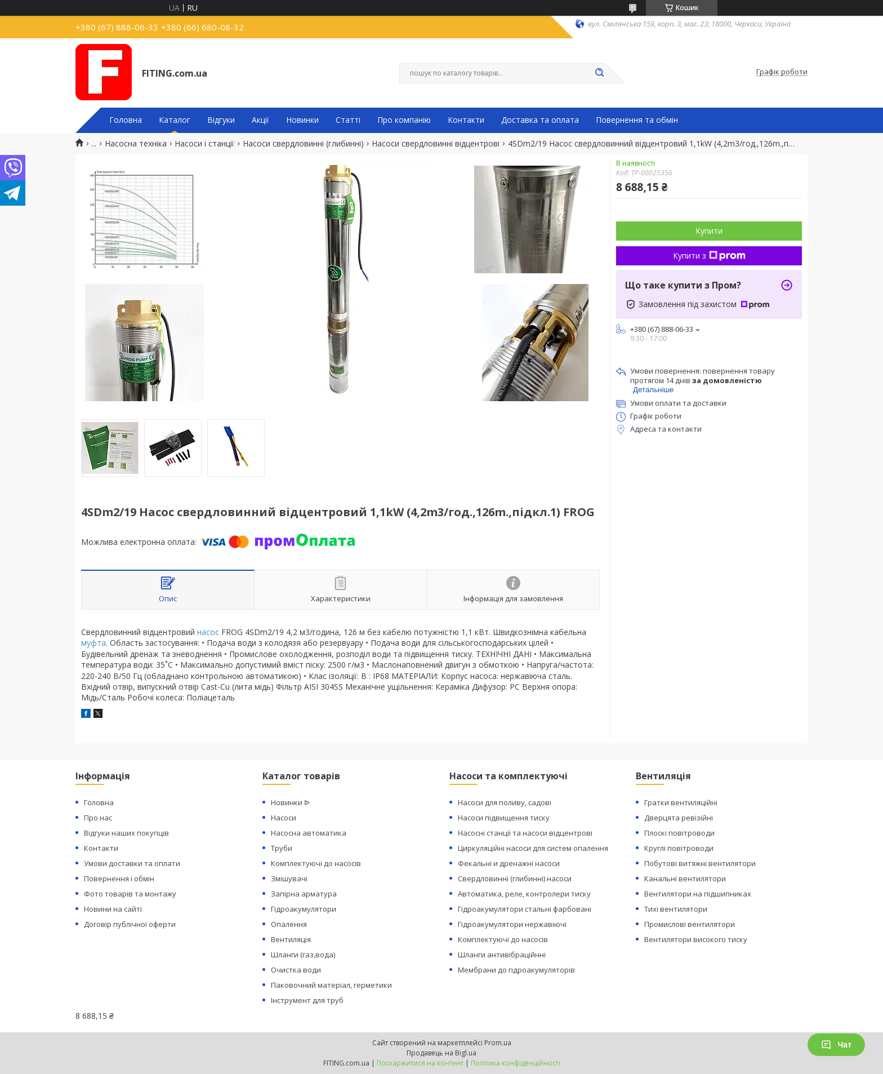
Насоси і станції (204, 144)
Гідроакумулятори (303, 909)
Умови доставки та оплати (132, 863)
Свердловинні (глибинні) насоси (515, 878)
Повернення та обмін (637, 120)
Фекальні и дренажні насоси (509, 863)
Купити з (709, 255)
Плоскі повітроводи (679, 833)
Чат (836, 1045)
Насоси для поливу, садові (504, 802)
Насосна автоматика (308, 833)
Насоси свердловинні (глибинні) (303, 144)
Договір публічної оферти (130, 924)
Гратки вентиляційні (680, 802)
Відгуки (221, 120)
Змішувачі (289, 878)
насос (208, 632)
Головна (125, 120)
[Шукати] (599, 73)
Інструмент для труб (307, 1000)
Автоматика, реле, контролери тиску (524, 894)
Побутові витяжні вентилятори (700, 863)
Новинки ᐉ (290, 802)
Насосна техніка (136, 144)
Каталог (174, 120)
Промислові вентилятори (689, 924)
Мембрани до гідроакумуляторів (516, 970)
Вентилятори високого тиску (695, 939)
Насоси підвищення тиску (504, 818)
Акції (260, 120)
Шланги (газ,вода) (303, 954)
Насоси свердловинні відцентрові (436, 144)
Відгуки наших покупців (126, 833)
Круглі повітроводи (678, 848)
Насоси (283, 818)
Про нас (98, 818)
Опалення (289, 924)
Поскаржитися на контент (420, 1063)
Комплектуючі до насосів (316, 863)
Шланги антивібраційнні (502, 954)
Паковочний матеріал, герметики (331, 985)
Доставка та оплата (540, 120)
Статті (348, 120)
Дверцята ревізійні (678, 818)
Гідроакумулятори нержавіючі (512, 924)
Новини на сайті (113, 909)
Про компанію (404, 120)
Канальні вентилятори (685, 878)
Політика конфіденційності (515, 1063)
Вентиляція (291, 939)
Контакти (466, 120)
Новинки (302, 120)
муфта (93, 642)
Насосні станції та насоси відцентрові (525, 833)
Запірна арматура (304, 894)
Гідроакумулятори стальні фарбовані (524, 909)
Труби (281, 848)
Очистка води (296, 970)
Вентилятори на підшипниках (697, 894)
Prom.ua (497, 1043)
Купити (709, 230)
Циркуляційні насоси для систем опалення (533, 848)
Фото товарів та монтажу (130, 894)
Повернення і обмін (119, 878)
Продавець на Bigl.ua (441, 1053)
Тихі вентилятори (675, 909)
